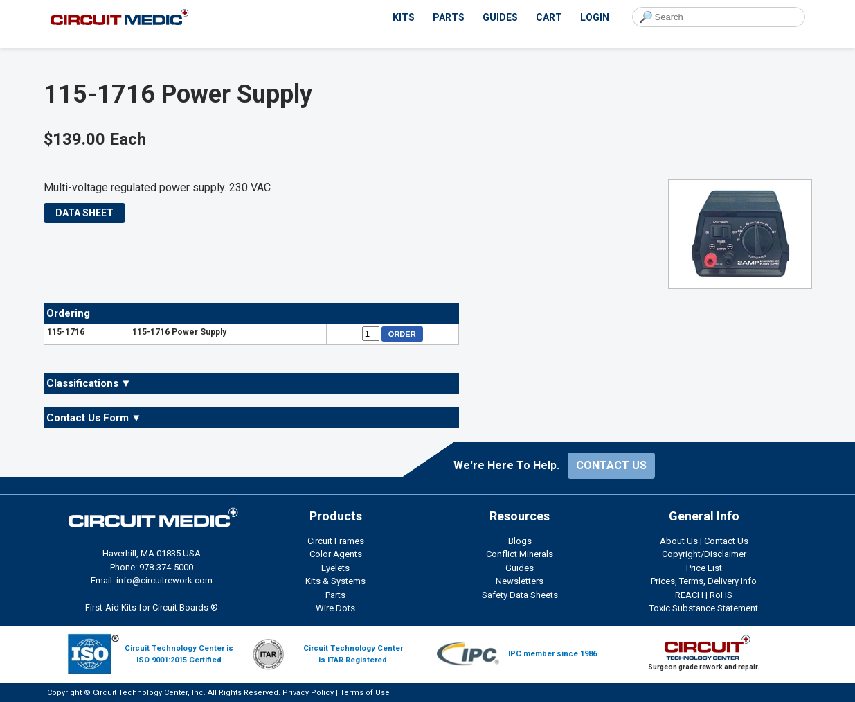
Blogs (520, 541)
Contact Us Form (94, 418)
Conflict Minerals (519, 554)
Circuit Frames (335, 541)
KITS (404, 17)
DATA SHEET (84, 212)
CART (549, 17)
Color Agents (335, 554)
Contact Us (726, 541)
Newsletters (519, 581)
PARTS (449, 17)
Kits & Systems (335, 581)
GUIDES (500, 17)
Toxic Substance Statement (703, 608)
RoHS (721, 595)
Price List (704, 568)
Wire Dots (335, 608)
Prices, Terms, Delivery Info (704, 581)
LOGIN (594, 17)
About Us (679, 541)
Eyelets (335, 568)
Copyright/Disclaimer (704, 554)
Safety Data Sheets (520, 595)
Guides (519, 568)
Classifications (89, 383)
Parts (335, 595)
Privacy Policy (308, 692)
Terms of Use (365, 692)
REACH (689, 595)
